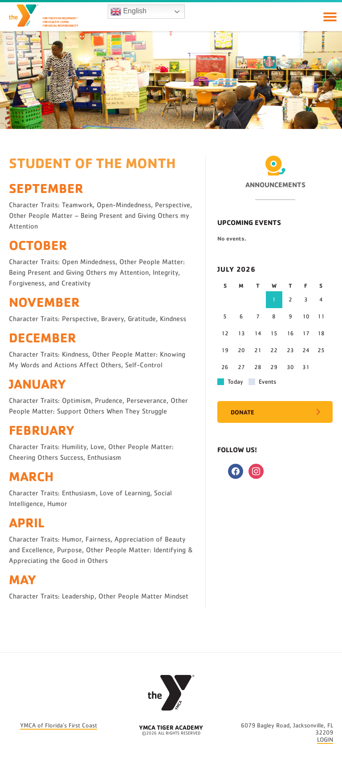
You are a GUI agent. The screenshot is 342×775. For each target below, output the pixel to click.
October (38, 245)
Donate (242, 412)
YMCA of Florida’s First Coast (58, 726)
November (44, 301)
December (42, 337)
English (128, 11)
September (46, 188)
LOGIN (325, 740)
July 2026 (236, 269)
